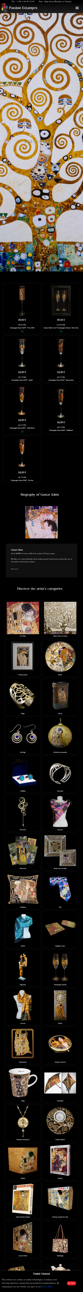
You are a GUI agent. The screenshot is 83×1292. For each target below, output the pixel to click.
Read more (14, 569)
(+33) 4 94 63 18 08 (25, 2)
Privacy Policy (47, 1287)
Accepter (71, 1283)
